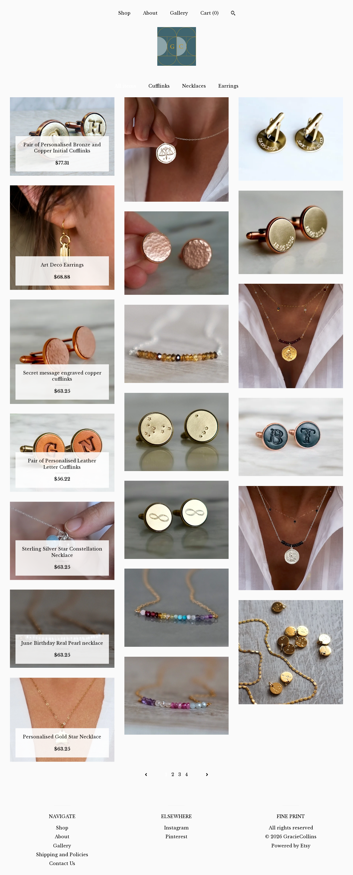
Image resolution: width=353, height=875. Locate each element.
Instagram (176, 828)
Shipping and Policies (62, 854)
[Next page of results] (207, 774)
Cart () (209, 13)
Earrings (228, 86)
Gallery (179, 13)
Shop (124, 13)
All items (125, 86)
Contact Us (62, 863)
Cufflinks (159, 86)
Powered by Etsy (290, 845)
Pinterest (176, 836)
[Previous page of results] (147, 774)
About (150, 13)
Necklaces (194, 86)
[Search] (233, 14)
